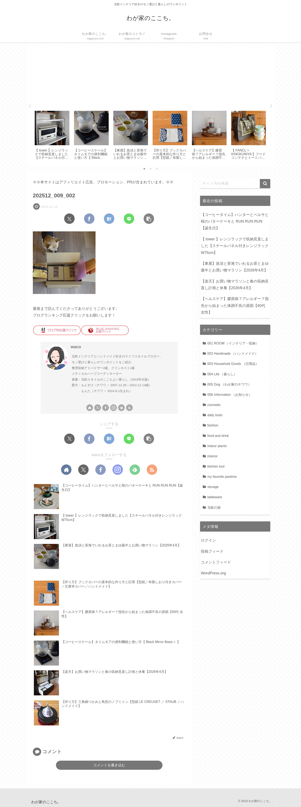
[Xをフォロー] (97, 407)
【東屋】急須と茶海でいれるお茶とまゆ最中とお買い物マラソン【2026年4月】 (235, 266)
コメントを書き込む (109, 765)
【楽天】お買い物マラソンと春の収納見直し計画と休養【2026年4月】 (235, 284)
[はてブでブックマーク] (109, 218)
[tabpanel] (52, 135)
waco (76, 346)
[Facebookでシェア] (89, 218)
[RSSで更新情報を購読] (129, 407)
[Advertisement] (150, 76)
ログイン (208, 540)
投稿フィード (212, 551)
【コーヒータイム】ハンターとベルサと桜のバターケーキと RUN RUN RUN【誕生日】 (235, 221)
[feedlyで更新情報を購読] (121, 407)
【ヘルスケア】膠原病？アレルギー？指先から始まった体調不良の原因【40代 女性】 (235, 305)
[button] (149, 218)
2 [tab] (150, 169)
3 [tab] (157, 169)
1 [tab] (144, 169)
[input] (235, 183)
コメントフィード (216, 562)
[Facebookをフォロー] (105, 407)
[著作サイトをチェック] (89, 407)
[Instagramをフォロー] (113, 407)
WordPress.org (213, 573)
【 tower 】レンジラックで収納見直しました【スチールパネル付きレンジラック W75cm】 (235, 246)
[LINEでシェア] (129, 218)
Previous (30, 106)
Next (271, 106)
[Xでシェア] (69, 218)
